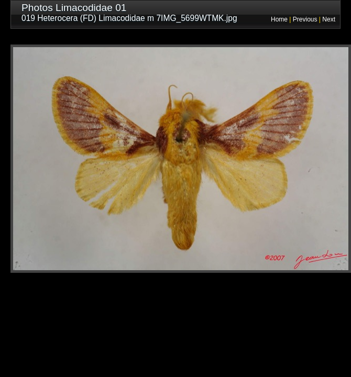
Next (328, 19)
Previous (305, 19)
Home (279, 19)
